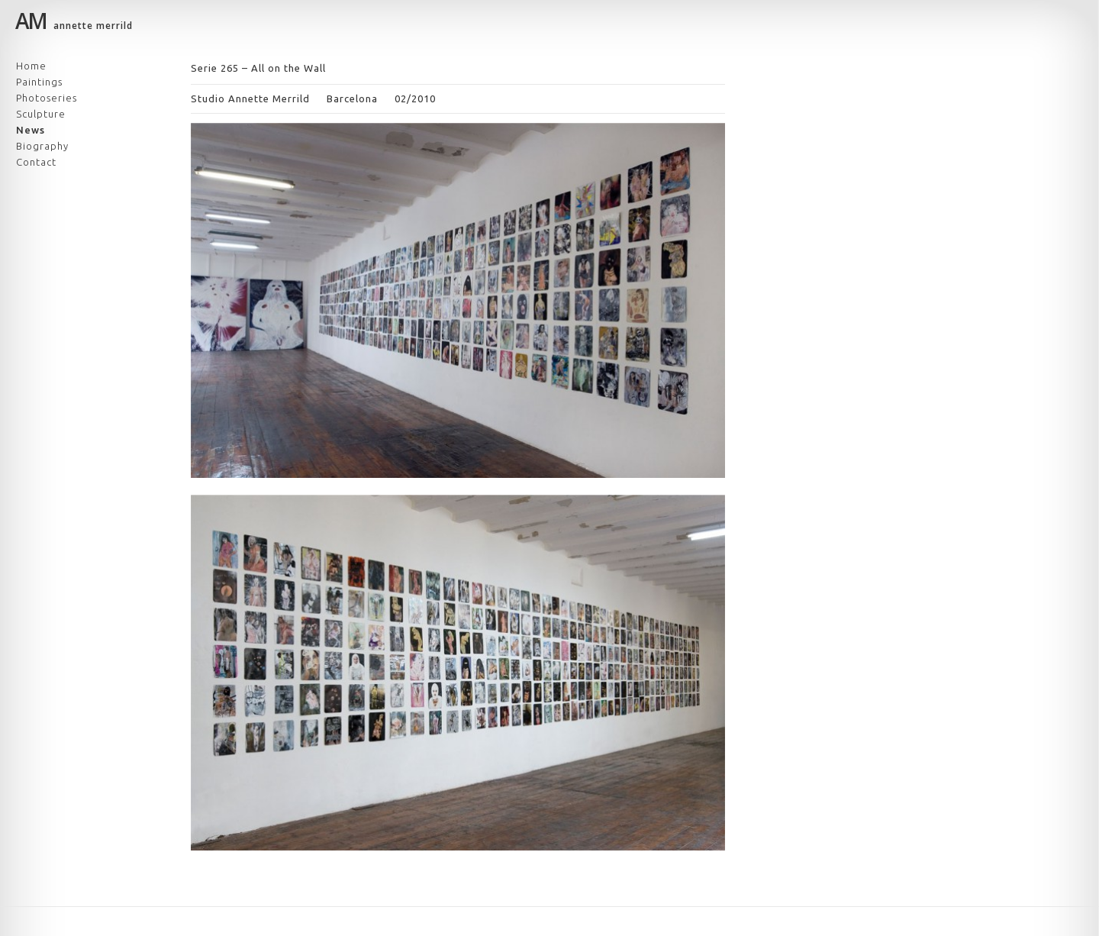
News (30, 129)
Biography (42, 145)
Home (31, 65)
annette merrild (74, 23)
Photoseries (46, 97)
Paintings (39, 81)
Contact (36, 162)
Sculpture (41, 113)
